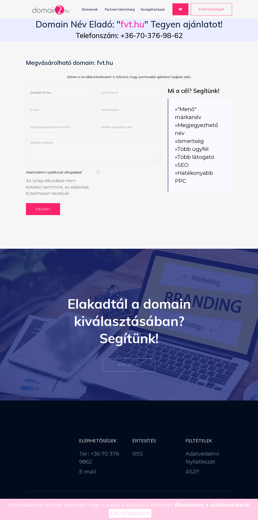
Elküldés (43, 209)
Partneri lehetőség (120, 9)
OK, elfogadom (130, 513)
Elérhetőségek (211, 9)
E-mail (87, 471)
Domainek (90, 9)
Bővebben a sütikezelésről (212, 505)
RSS (137, 454)
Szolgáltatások (153, 9)
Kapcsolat (129, 365)
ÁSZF (192, 471)
